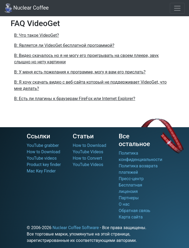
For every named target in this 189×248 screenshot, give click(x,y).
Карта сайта (130, 217)
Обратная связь (134, 210)
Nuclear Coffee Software (75, 227)
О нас (124, 204)
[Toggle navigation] (177, 8)
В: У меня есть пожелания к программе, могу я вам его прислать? (79, 72)
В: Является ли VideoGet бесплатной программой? (64, 45)
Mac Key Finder (41, 170)
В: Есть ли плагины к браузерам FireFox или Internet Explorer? (74, 98)
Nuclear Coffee (26, 8)
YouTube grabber (43, 145)
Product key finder (44, 164)
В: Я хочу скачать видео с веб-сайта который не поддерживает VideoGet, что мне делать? (90, 85)
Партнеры (128, 197)
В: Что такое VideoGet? (36, 35)
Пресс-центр (131, 178)
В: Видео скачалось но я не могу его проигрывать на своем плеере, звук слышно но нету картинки (86, 58)
